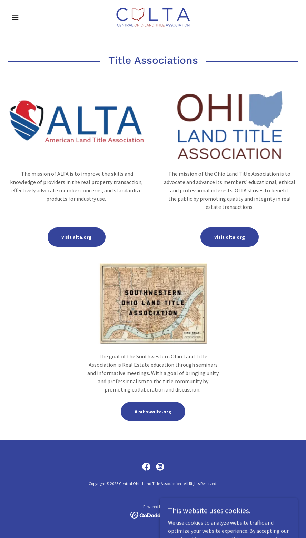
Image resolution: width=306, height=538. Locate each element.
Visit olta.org (229, 237)
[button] (30, 17)
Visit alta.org (76, 237)
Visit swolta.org (153, 411)
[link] (153, 17)
